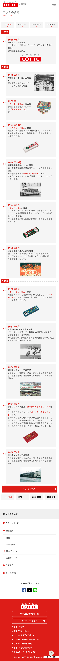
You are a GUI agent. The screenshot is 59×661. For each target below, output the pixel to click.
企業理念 (9, 565)
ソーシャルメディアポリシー (25, 635)
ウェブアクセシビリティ (23, 644)
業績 (8, 538)
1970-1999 (29, 489)
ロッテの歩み (11, 573)
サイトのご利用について (23, 648)
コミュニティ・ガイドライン (25, 652)
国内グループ (11, 551)
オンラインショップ (33, 621)
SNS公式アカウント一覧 (29, 614)
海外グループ (11, 558)
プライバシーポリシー (22, 631)
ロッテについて (10, 514)
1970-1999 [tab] (22, 25)
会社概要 (9, 531)
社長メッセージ (12, 523)
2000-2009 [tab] (36, 25)
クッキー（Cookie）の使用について (27, 639)
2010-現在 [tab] (51, 25)
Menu (54, 6)
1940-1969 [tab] (8, 25)
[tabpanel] (29, 261)
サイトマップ (19, 627)
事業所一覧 (10, 545)
